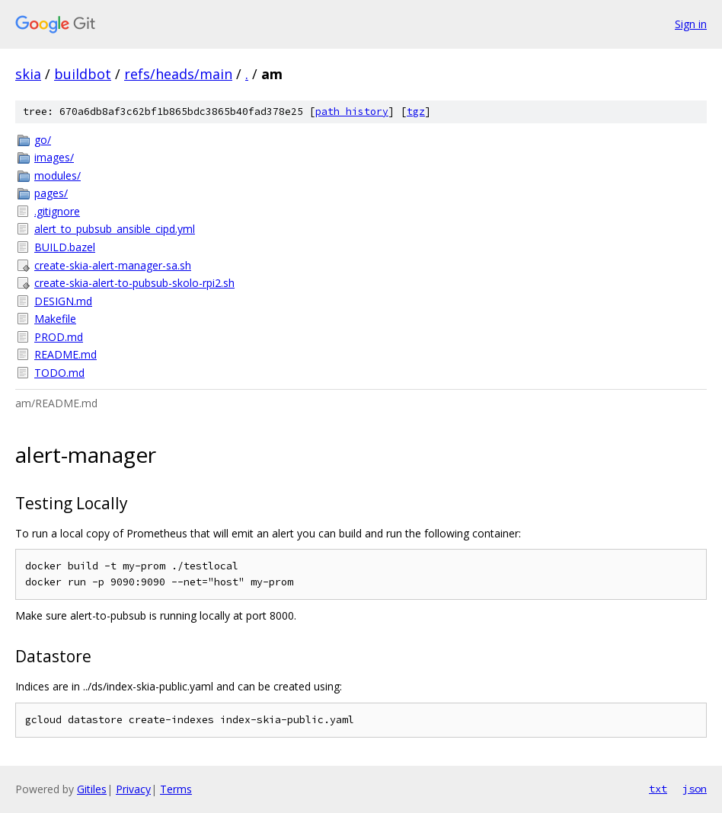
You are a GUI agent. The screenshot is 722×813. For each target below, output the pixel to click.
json (694, 788)
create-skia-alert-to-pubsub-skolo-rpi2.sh (134, 283)
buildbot (82, 74)
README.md (65, 354)
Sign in (691, 24)
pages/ (51, 193)
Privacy (133, 789)
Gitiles (92, 789)
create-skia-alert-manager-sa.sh (112, 265)
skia (28, 74)
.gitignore (57, 211)
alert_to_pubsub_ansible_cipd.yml (114, 229)
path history (351, 111)
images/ (54, 157)
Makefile (55, 318)
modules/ (57, 175)
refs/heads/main (178, 74)
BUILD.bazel (64, 247)
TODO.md (59, 372)
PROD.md (58, 337)
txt (658, 788)
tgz (416, 111)
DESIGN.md (63, 301)
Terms (176, 789)
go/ (42, 139)
